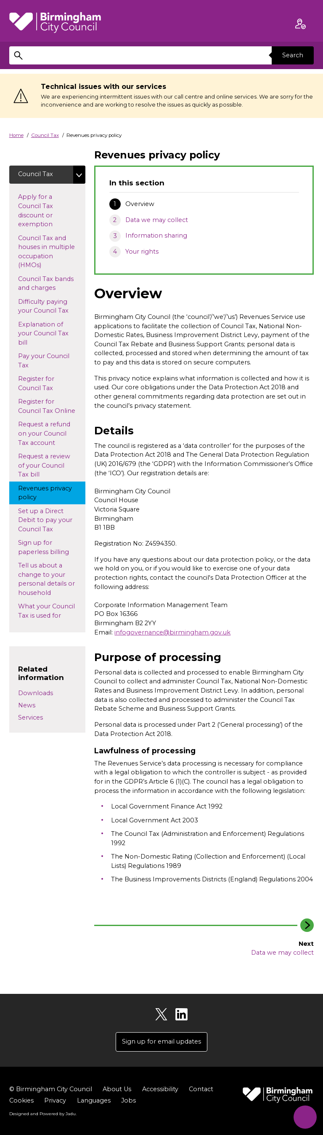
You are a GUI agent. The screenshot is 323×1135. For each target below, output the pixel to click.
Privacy (55, 1100)
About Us (117, 1089)
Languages (94, 1100)
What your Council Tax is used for (47, 610)
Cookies (21, 1100)
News (26, 705)
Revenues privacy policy (45, 493)
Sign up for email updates (161, 1041)
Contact (201, 1089)
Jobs (128, 1100)
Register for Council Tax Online (51, 406)
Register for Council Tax (43, 383)
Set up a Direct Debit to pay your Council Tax (49, 520)
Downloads (35, 693)
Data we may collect (156, 220)
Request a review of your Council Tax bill (44, 465)
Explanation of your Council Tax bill (43, 333)
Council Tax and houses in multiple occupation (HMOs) (46, 251)
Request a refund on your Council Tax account (44, 433)
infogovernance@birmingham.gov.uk (172, 632)
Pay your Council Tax (43, 360)
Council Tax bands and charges (46, 283)
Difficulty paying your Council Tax (51, 306)
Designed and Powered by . (43, 1113)
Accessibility (160, 1089)
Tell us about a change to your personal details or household (48, 579)
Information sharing (156, 235)
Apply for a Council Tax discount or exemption (48, 210)
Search (292, 55)
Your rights (142, 251)
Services (30, 717)
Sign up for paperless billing (51, 547)
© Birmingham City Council (50, 1089)
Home (16, 135)
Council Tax (45, 135)
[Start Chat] (305, 1117)
